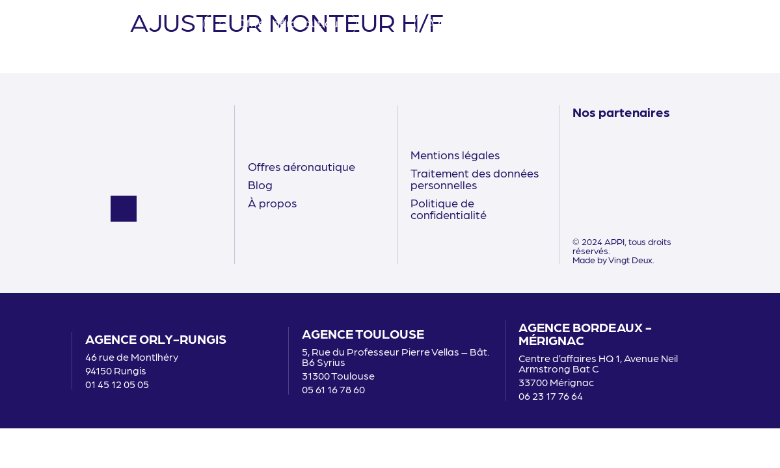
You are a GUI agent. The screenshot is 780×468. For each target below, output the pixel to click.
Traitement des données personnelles (474, 178)
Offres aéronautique (301, 166)
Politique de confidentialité (448, 208)
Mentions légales (455, 154)
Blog (260, 184)
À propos (272, 202)
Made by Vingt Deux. (613, 259)
